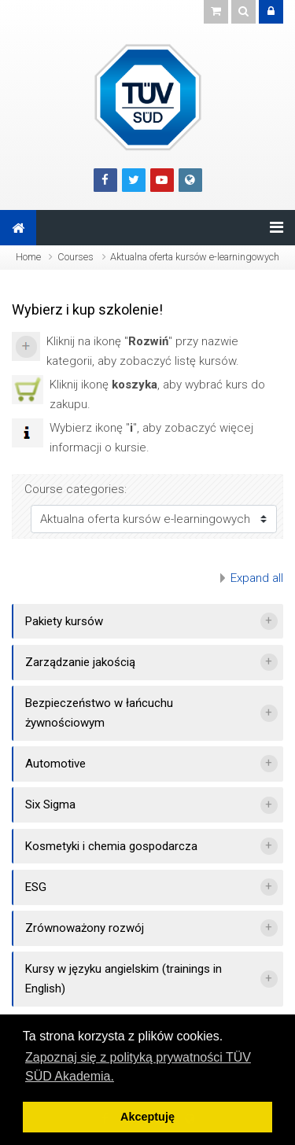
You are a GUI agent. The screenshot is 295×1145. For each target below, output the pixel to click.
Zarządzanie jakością (80, 662)
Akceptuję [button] (147, 1116)
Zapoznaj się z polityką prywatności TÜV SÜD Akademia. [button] (138, 1067)
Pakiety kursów (64, 621)
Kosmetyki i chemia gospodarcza (111, 846)
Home (28, 257)
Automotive (55, 764)
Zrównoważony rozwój (84, 928)
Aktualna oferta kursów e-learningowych (194, 257)
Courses (75, 257)
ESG (35, 887)
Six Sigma (50, 804)
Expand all (256, 578)
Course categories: (75, 489)
